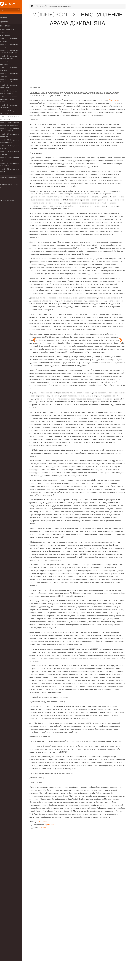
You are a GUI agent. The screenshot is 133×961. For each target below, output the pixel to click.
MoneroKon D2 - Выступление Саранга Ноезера (15, 162)
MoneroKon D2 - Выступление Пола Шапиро (17, 150)
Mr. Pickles (53, 940)
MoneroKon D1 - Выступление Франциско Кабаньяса (15, 92)
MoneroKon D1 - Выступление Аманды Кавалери (15, 34)
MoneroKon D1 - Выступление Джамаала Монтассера (15, 57)
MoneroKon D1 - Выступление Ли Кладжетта (16, 75)
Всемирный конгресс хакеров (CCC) (15, 175)
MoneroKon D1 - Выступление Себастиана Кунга (15, 87)
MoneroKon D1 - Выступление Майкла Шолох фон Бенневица (15, 81)
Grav (13, 195)
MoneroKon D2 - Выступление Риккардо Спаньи (15, 156)
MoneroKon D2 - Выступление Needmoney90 (15, 110)
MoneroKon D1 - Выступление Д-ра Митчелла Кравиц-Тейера (17, 52)
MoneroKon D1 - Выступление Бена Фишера (17, 40)
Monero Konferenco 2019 (12, 30)
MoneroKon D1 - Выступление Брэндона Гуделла (15, 46)
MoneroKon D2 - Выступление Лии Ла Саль (17, 145)
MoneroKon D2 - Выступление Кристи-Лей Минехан (15, 139)
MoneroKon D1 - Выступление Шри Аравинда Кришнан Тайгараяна (17, 98)
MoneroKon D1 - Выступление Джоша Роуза (15, 69)
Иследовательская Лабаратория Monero (14, 180)
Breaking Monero (8, 22)
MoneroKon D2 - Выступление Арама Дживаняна (15, 116)
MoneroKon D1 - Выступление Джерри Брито (15, 63)
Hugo (19, 195)
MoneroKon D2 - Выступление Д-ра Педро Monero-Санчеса (17, 127)
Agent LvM (61, 943)
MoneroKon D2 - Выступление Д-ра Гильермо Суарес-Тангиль (17, 121)
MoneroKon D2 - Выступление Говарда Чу (15, 168)
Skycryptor (45, 105)
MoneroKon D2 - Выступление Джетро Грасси (15, 133)
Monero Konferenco (10, 26)
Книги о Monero (8, 18)
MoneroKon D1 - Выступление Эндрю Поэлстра (15, 104)
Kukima (54, 946)
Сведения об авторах (10, 187)
